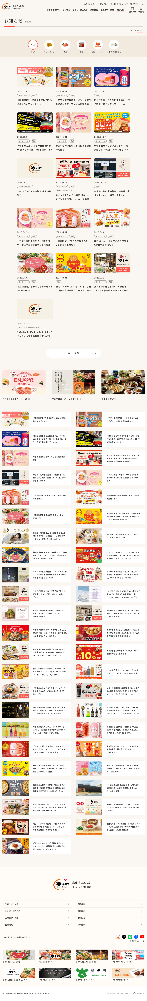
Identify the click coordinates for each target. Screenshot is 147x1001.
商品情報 (66, 9)
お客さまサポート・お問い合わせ (96, 4)
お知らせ (120, 9)
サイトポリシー (43, 993)
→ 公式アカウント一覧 (136, 941)
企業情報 (132, 12)
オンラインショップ (120, 4)
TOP (132, 30)
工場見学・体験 (107, 9)
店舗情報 (94, 9)
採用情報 (141, 12)
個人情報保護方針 (9, 993)
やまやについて (53, 9)
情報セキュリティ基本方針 (26, 993)
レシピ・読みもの (80, 9)
